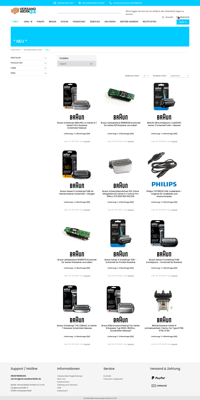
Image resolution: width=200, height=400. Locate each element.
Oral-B (26, 21)
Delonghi (106, 21)
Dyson (62, 21)
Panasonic (76, 21)
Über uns (61, 378)
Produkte (64, 57)
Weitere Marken (125, 21)
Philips (39, 21)
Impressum (62, 390)
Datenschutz (63, 381)
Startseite (16, 49)
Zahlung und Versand (67, 384)
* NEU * (14, 21)
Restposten (146, 21)
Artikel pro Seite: (132, 75)
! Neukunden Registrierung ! (70, 375)
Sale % (183, 21)
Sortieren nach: (159, 75)
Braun (50, 21)
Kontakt (107, 375)
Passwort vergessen (113, 378)
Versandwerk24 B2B (32, 49)
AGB (59, 387)
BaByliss (92, 21)
